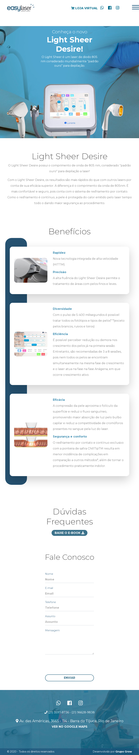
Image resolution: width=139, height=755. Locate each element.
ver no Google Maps (69, 726)
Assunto (50, 616)
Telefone (50, 602)
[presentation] (72, 664)
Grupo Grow (123, 751)
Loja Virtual (84, 8)
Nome (49, 574)
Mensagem (52, 630)
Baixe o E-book (69, 533)
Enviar (69, 677)
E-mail (49, 588)
